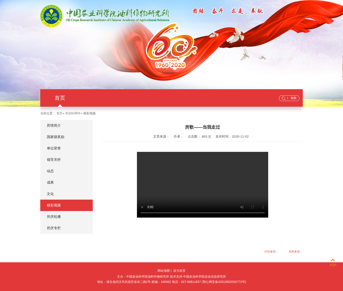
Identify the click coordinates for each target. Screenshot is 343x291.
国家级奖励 (55, 137)
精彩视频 (54, 205)
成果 (50, 182)
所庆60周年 (73, 113)
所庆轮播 (54, 216)
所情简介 (54, 125)
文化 (50, 194)
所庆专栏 (54, 228)
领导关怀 (54, 159)
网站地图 (164, 270)
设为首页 (179, 270)
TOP (332, 262)
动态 (50, 171)
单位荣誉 (54, 148)
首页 (60, 98)
